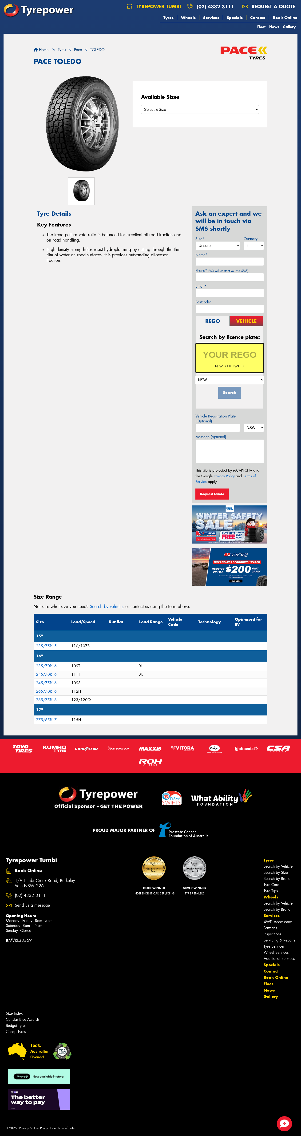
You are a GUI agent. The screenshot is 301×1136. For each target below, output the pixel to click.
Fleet (261, 26)
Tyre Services (274, 946)
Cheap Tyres (16, 1031)
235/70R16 (46, 665)
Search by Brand (277, 878)
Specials (235, 17)
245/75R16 (46, 682)
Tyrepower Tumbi (154, 6)
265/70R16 (46, 691)
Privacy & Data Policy (33, 1128)
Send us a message (32, 905)
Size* (199, 238)
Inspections (272, 934)
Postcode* (203, 302)
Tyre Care (271, 884)
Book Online (285, 17)
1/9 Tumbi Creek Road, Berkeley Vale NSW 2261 (45, 883)
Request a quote (268, 6)
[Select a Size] (200, 109)
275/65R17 (46, 719)
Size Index (14, 1013)
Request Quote (212, 494)
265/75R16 (46, 699)
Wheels (188, 17)
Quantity (250, 238)
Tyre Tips (271, 890)
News (274, 26)
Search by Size (276, 872)
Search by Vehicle (278, 866)
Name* (201, 254)
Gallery (289, 26)
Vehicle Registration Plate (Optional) (215, 419)
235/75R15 (46, 645)
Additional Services (279, 958)
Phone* (221, 270)
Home (41, 49)
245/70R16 (46, 674)
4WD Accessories (278, 921)
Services (211, 17)
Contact (257, 17)
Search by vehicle (106, 606)
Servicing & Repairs (279, 940)
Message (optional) (210, 436)
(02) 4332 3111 (215, 6)
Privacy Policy (224, 476)
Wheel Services (276, 952)
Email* (200, 286)
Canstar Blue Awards (22, 1019)
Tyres (168, 17)
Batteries (270, 927)
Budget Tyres (16, 1025)
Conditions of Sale (62, 1128)
